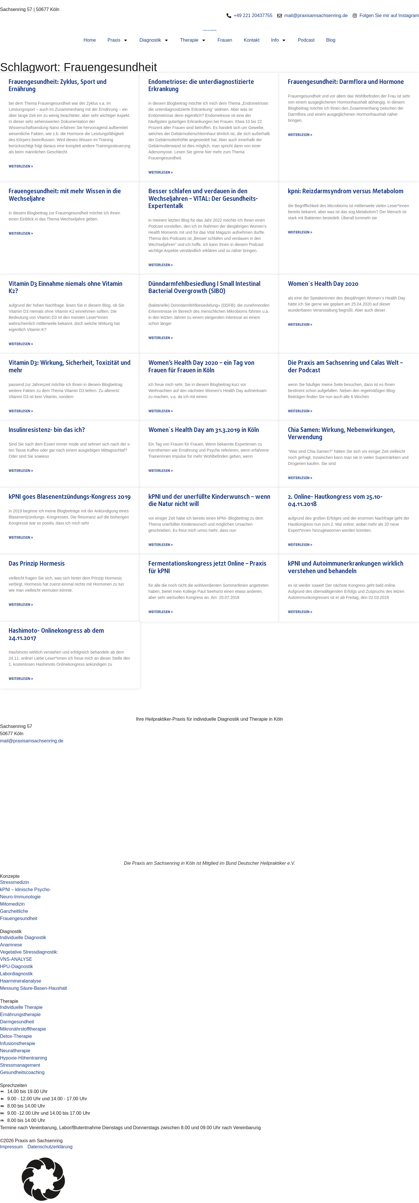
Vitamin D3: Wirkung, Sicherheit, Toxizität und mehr (70, 366)
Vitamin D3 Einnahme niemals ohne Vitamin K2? (65, 287)
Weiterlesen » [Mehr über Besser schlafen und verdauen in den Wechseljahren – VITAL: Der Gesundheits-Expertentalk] (160, 265)
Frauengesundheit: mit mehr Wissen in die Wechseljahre (65, 195)
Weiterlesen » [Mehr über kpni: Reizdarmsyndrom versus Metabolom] (300, 232)
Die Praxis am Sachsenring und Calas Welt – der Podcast (345, 366)
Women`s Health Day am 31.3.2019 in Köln (203, 430)
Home (90, 40)
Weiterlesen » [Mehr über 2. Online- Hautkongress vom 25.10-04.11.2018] (300, 545)
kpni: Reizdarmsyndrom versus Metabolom (345, 191)
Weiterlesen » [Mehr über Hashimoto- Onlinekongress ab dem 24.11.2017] (21, 679)
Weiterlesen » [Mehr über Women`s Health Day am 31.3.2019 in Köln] (160, 471)
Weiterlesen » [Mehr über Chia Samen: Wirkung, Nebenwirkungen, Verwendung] (300, 478)
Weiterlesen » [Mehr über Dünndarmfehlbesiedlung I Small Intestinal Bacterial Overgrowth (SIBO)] (160, 338)
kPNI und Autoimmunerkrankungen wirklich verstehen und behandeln (345, 567)
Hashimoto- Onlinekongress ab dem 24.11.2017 (56, 634)
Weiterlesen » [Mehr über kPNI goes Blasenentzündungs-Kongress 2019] (21, 537)
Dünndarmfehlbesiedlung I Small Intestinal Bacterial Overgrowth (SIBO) (204, 287)
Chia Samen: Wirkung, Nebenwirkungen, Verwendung (341, 434)
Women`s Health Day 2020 (323, 284)
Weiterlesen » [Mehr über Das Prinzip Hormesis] (21, 605)
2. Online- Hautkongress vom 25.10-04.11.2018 (335, 500)
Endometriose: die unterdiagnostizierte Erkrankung (201, 86)
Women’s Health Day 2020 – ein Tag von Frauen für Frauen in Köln (201, 366)
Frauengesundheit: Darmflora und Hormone (346, 82)
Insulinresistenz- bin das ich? (47, 430)
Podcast (306, 40)
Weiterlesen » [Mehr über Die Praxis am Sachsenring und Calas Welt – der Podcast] (300, 411)
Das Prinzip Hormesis (37, 564)
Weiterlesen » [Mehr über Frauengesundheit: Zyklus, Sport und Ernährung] (21, 166)
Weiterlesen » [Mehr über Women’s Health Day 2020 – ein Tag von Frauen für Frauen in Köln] (160, 411)
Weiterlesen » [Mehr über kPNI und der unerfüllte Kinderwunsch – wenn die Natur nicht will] (160, 545)
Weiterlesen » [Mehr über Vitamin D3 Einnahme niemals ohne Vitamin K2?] (21, 344)
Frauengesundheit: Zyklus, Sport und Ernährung (57, 86)
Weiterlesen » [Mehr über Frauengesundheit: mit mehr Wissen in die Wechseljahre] (21, 233)
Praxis (117, 40)
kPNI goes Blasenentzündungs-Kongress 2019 (70, 497)
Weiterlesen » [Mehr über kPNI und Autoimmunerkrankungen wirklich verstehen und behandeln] (300, 612)
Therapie (193, 40)
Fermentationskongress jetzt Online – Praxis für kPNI (207, 567)
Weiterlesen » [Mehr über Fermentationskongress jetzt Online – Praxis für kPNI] (160, 612)
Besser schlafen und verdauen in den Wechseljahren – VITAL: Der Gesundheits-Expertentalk (203, 199)
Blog (330, 40)
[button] (209, 1180)
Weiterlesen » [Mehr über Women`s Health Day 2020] (300, 325)
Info (278, 40)
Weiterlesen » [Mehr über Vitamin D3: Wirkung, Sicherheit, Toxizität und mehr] (21, 411)
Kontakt (251, 40)
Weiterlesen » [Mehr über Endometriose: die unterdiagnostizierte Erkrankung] (160, 172)
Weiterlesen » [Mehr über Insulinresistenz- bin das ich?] (21, 471)
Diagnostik (154, 40)
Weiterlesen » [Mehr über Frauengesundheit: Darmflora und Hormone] (300, 135)
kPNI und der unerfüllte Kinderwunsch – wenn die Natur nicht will (209, 500)
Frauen (225, 40)
